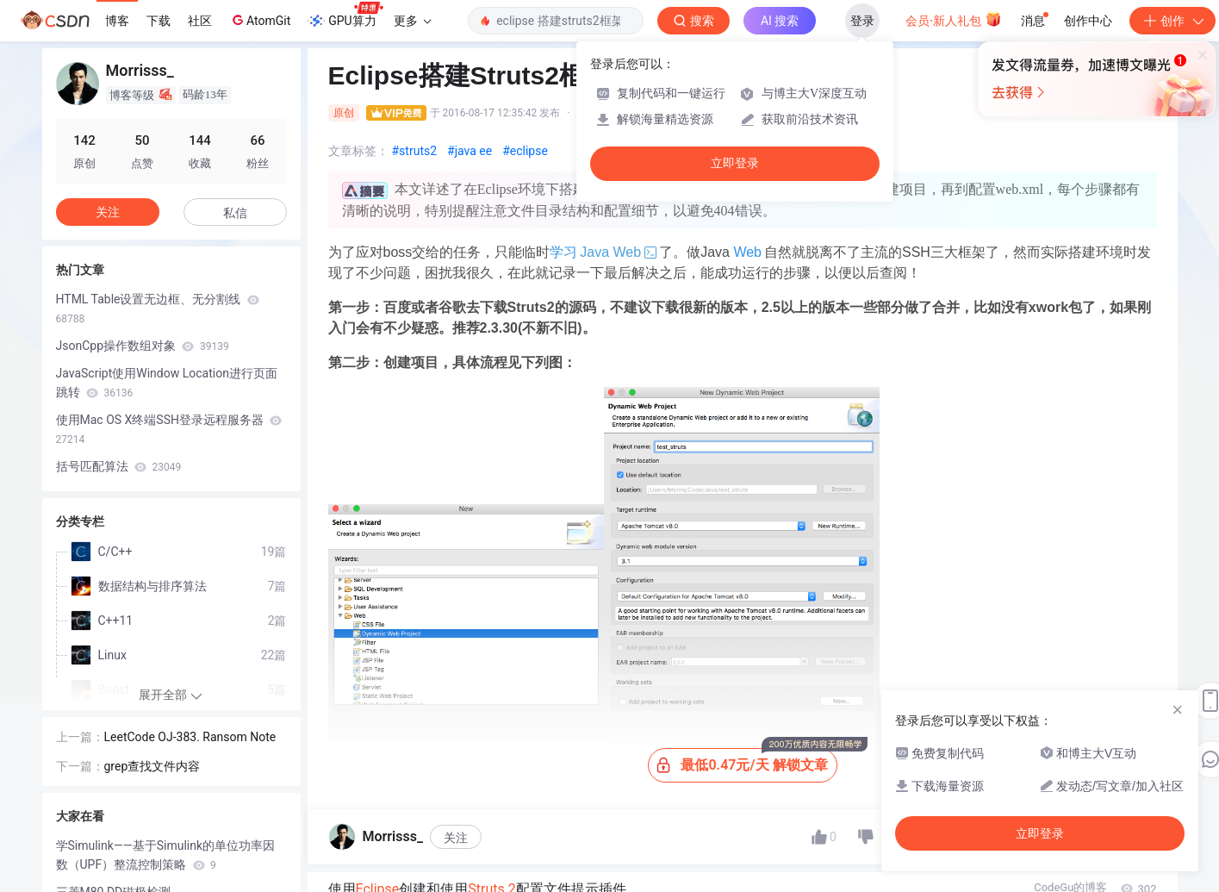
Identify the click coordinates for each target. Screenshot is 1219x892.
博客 (117, 21)
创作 (1172, 21)
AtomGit (259, 19)
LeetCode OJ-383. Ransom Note (190, 737)
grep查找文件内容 (152, 766)
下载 (158, 21)
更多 (413, 21)
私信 (235, 213)
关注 (456, 838)
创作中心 (1088, 21)
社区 (200, 21)
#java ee (469, 151)
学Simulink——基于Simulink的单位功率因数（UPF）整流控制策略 (166, 855)
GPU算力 (345, 15)
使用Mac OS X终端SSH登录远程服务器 (169, 429)
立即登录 (735, 163)
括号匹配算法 (119, 466)
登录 (862, 21)
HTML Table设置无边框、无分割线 (157, 308)
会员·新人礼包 (953, 19)
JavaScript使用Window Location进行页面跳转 (166, 382)
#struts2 (415, 151)
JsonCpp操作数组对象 (142, 345)
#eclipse (525, 151)
